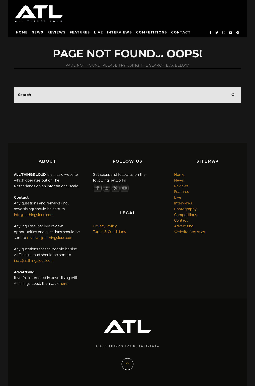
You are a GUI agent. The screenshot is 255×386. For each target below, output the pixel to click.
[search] (233, 95)
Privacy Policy (105, 226)
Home (22, 32)
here (64, 283)
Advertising (183, 226)
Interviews (119, 32)
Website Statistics (189, 232)
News (38, 32)
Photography (185, 209)
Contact (181, 32)
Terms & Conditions (109, 232)
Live (98, 32)
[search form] (127, 95)
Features (80, 32)
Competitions (151, 32)
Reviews (56, 32)
